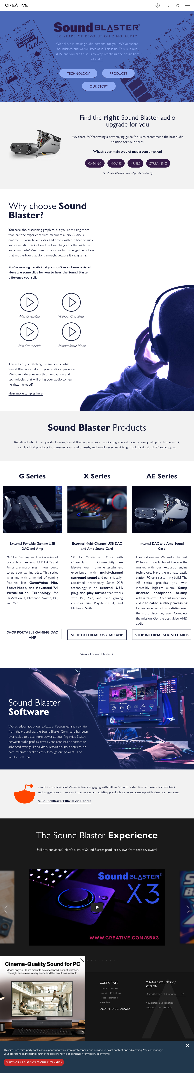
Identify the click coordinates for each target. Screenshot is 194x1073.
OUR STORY (99, 86)
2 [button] (80, 953)
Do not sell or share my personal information (34, 1062)
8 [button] (103, 953)
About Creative (109, 983)
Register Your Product (159, 1002)
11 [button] (114, 953)
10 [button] (110, 953)
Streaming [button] (157, 163)
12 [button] (118, 953)
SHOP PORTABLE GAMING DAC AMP (32, 629)
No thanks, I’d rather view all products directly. (127, 173)
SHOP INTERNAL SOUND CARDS (161, 629)
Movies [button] (116, 163)
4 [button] (87, 953)
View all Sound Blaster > (97, 649)
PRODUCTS (116, 73)
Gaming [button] (96, 163)
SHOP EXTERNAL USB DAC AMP (97, 629)
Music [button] (135, 163)
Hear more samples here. (26, 393)
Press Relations (109, 992)
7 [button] (99, 953)
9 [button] (106, 953)
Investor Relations (110, 987)
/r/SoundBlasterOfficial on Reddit (61, 795)
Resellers (105, 997)
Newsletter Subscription (160, 997)
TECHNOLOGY (79, 73)
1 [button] (76, 953)
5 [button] (91, 953)
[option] (97, 902)
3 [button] (84, 953)
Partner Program (115, 1003)
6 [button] (95, 953)
